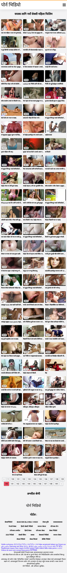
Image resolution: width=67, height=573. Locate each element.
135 (40, 479)
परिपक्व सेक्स (40, 530)
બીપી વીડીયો (17, 544)
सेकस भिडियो (21, 539)
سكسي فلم (5, 546)
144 (28, 484)
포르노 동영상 (29, 546)
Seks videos (39, 548)
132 (23, 479)
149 (56, 484)
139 (62, 479)
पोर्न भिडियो (33, 550)
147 (45, 484)
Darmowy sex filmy (16, 546)
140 (6, 484)
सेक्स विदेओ (33, 539)
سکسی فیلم (38, 546)
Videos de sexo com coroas (11, 550)
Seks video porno (50, 548)
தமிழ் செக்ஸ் (47, 546)
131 (18, 479)
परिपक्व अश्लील (15, 530)
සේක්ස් (59, 548)
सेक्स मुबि (46, 522)
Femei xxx (62, 544)
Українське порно (8, 548)
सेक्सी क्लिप (22, 535)
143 (23, 484)
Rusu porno (25, 550)
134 (34, 479)
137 (51, 479)
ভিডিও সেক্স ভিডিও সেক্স (30, 544)
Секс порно (19, 548)
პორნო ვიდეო (29, 548)
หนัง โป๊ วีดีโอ (57, 546)
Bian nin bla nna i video (27, 522)
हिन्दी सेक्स (28, 530)
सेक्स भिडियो (53, 530)
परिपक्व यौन (54, 526)
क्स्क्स (32, 535)
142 (17, 484)
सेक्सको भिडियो (44, 535)
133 (29, 479)
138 (57, 479)
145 (34, 484)
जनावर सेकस (42, 526)
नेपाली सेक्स (12, 526)
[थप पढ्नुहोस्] (64, 5)
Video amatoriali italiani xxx (48, 544)
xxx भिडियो (10, 535)
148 (50, 484)
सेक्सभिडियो (8, 522)
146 (39, 484)
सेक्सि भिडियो (46, 539)
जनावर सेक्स (57, 535)
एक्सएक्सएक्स (57, 522)
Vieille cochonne (7, 544)
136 (46, 479)
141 (12, 484)
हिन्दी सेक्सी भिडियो (27, 526)
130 (12, 479)
